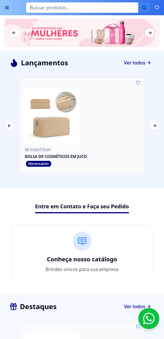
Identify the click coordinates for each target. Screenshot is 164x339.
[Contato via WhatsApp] (148, 318)
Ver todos (137, 62)
